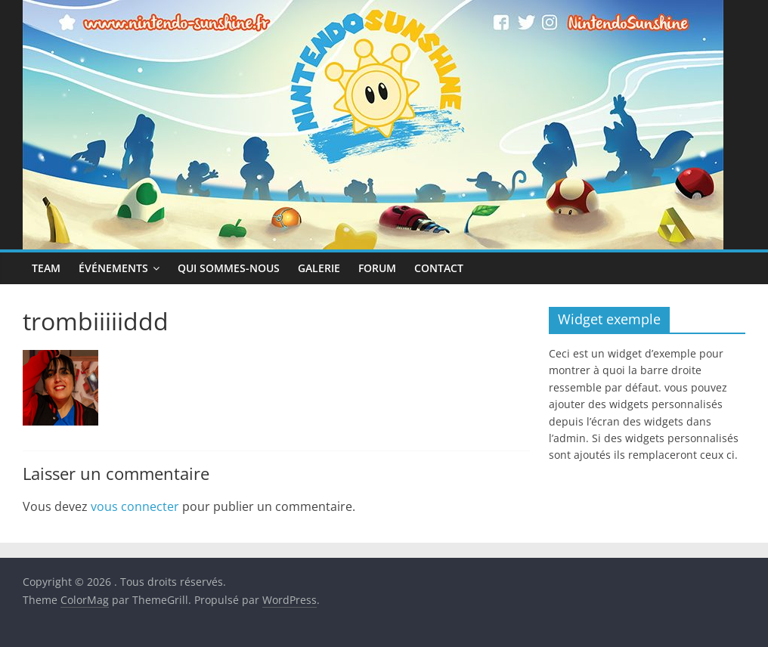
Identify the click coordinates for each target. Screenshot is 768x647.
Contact (438, 268)
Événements (113, 268)
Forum (377, 268)
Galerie (319, 268)
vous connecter (135, 506)
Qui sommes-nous (229, 268)
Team (46, 268)
